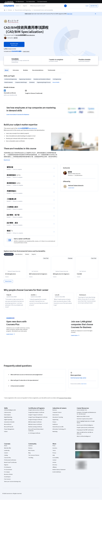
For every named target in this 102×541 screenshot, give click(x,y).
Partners (30, 449)
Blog (29, 454)
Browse (10, 10)
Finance (54, 423)
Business (55, 411)
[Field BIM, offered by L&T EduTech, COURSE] (87, 274)
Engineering (55, 421)
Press (54, 447)
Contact (54, 461)
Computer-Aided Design (21, 82)
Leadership (6, 452)
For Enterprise (7, 468)
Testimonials (51, 70)
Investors (55, 449)
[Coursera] (9, 6)
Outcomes (16, 70)
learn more (83, 385)
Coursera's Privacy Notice (65, 399)
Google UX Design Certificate (35, 421)
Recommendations (37, 70)
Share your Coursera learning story (12, 483)
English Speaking (8, 421)
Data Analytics (7, 416)
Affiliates (55, 468)
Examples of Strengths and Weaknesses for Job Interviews (86, 414)
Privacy (54, 454)
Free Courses (7, 480)
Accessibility (56, 459)
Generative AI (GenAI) (9, 423)
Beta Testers (31, 452)
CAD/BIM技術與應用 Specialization (27, 128)
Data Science (56, 416)
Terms (54, 452)
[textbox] (48, 6)
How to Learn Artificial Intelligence (85, 426)
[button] (25, 5)
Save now (69, 14)
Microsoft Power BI (8, 428)
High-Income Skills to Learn (83, 418)
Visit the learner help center (78, 379)
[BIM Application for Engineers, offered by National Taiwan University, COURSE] (63, 274)
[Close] (95, 13)
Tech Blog (30, 459)
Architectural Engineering (11, 79)
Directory (55, 466)
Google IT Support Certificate (35, 416)
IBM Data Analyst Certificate (35, 423)
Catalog (6, 457)
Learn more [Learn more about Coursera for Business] (75, 337)
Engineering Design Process (44, 82)
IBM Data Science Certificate (35, 426)
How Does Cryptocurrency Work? (85, 420)
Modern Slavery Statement (59, 471)
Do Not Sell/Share (57, 473)
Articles (54, 464)
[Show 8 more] (8, 281)
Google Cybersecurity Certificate (36, 411)
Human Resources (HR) (58, 428)
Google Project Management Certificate (37, 418)
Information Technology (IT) (59, 430)
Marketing (55, 433)
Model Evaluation (9, 82)
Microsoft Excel (7, 426)
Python (5, 433)
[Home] (4, 10)
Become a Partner (8, 476)
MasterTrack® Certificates (10, 464)
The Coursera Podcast (33, 457)
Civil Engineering (57, 79)
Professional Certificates (10, 461)
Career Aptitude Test (82, 411)
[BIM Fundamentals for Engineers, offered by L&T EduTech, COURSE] (39, 274)
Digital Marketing (8, 418)
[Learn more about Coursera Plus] (26, 51)
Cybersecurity (7, 414)
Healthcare (55, 426)
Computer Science (57, 414)
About (6, 70)
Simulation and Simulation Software (42, 79)
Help (54, 457)
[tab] (9, 254)
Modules (25, 70)
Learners (30, 447)
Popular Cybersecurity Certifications (85, 429)
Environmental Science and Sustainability (43, 10)
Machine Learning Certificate (35, 428)
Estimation (31, 82)
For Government (8, 471)
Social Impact (7, 478)
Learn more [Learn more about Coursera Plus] (10, 335)
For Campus (7, 473)
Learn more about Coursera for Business (17, 114)
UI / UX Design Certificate (34, 434)
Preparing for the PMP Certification (85, 431)
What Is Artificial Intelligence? (84, 438)
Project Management (9, 430)
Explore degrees (44, 334)
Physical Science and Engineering (23, 10)
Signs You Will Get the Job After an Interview (85, 434)
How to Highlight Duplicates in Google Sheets (86, 423)
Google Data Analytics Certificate (36, 414)
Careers (6, 454)
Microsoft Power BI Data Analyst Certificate (35, 431)
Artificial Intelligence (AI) (10, 411)
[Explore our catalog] (18, 5)
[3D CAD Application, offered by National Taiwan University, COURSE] (15, 274)
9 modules (15, 59)
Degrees (6, 466)
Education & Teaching (58, 418)
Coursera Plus (7, 459)
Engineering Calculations (25, 79)
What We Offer (7, 449)
